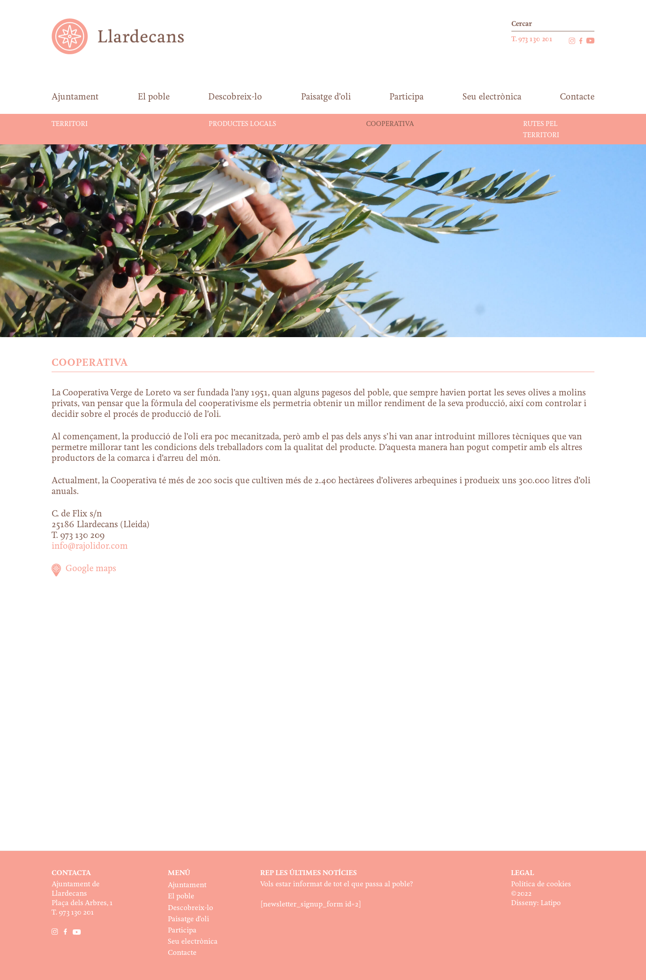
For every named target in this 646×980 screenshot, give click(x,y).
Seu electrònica (193, 941)
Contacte (182, 953)
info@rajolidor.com (90, 546)
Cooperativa (390, 124)
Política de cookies (541, 884)
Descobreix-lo (190, 908)
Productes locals (242, 124)
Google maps (90, 569)
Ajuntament (187, 885)
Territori (70, 124)
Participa (182, 930)
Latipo (551, 903)
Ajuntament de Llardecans (126, 36)
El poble (181, 896)
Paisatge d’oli (188, 919)
